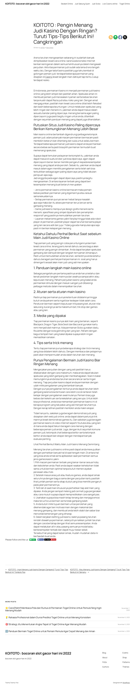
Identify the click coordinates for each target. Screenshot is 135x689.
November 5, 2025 (124, 624)
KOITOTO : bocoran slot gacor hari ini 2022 (27, 3)
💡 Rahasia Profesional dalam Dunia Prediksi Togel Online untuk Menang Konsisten (48, 617)
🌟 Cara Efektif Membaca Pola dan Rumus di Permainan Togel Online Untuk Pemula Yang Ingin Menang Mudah (53, 609)
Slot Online (49, 48)
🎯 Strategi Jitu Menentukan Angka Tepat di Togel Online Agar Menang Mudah (45, 624)
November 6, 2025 (124, 617)
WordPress (126, 683)
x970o (42, 48)
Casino (48, 76)
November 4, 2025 (124, 631)
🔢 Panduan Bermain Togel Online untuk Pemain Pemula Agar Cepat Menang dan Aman (50, 631)
